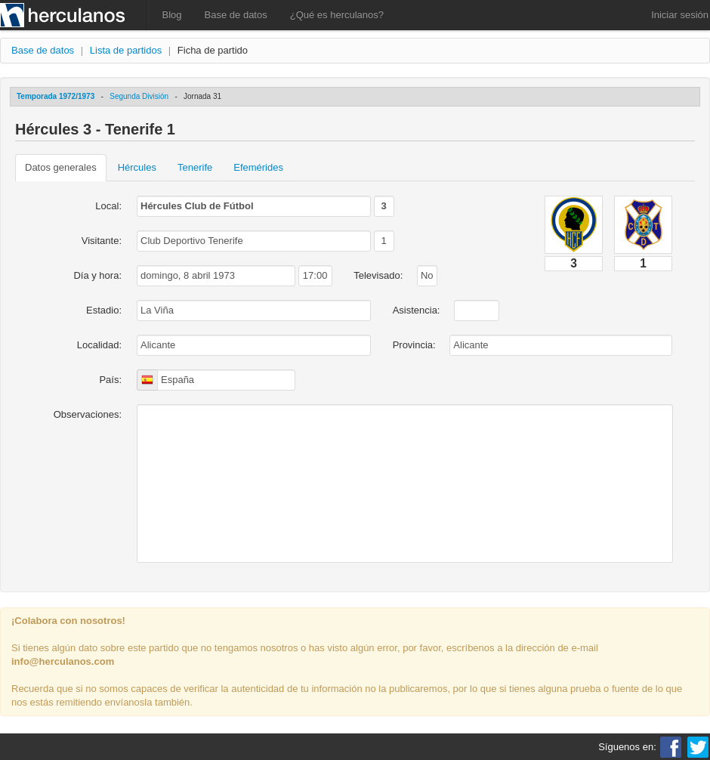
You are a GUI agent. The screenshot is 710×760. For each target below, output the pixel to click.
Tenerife (195, 167)
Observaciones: (88, 414)
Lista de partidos (126, 50)
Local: (108, 206)
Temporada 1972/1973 (55, 96)
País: (110, 379)
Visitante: (102, 240)
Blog (172, 14)
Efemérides (258, 167)
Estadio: (104, 310)
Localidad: (99, 345)
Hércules (137, 167)
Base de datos (236, 14)
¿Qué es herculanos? (337, 14)
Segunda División (139, 96)
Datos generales (61, 167)
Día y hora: (97, 275)
